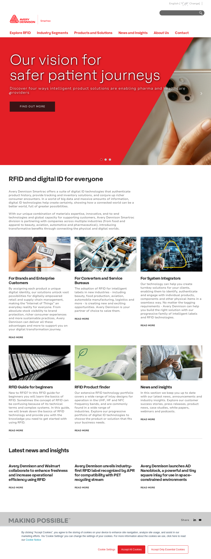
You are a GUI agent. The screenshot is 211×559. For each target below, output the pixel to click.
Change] (194, 3)
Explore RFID (20, 32)
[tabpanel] (105, 101)
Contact (182, 32)
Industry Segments (52, 32)
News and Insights (133, 32)
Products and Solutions (93, 32)
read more (16, 337)
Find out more (32, 106)
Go (198, 13)
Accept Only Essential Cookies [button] (168, 549)
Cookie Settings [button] (106, 549)
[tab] (101, 159)
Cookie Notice (33, 539)
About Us (161, 32)
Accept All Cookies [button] (131, 549)
